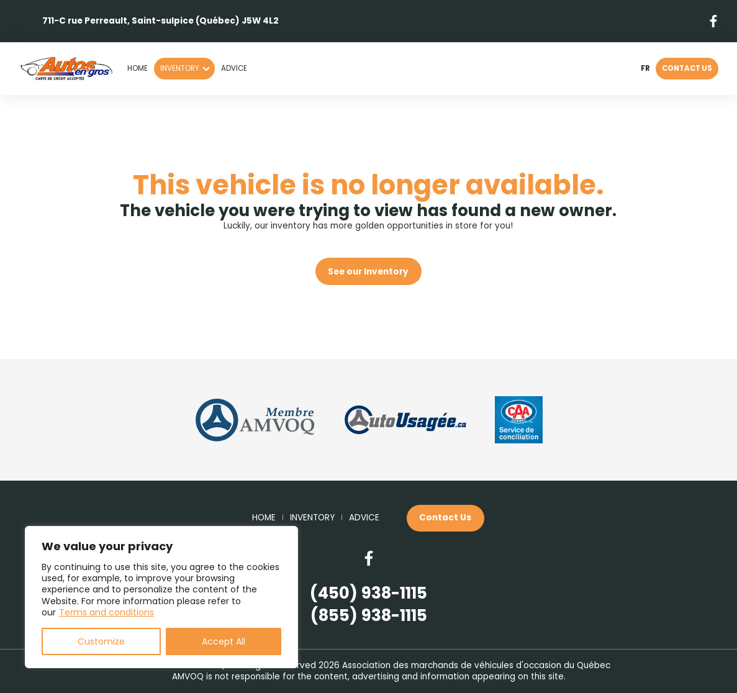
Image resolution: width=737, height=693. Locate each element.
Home (137, 68)
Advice (234, 68)
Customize (101, 641)
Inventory (179, 68)
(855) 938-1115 (368, 615)
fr (645, 69)
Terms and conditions (106, 612)
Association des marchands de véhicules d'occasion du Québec (476, 665)
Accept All (223, 641)
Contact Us (687, 68)
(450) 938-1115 (368, 593)
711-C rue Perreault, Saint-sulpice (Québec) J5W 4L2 (160, 21)
